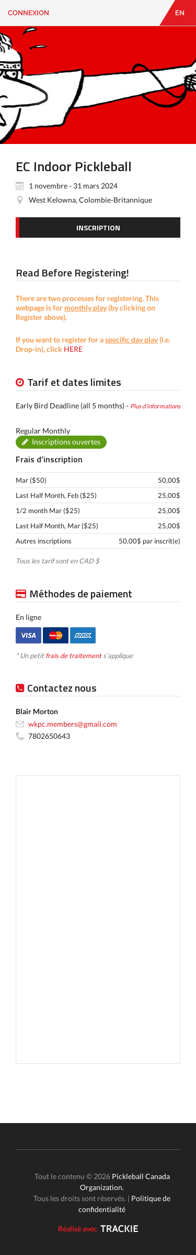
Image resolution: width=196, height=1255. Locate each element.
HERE (73, 349)
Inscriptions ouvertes (66, 441)
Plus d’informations (155, 405)
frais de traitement (73, 655)
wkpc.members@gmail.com (72, 723)
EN (180, 13)
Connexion (28, 13)
